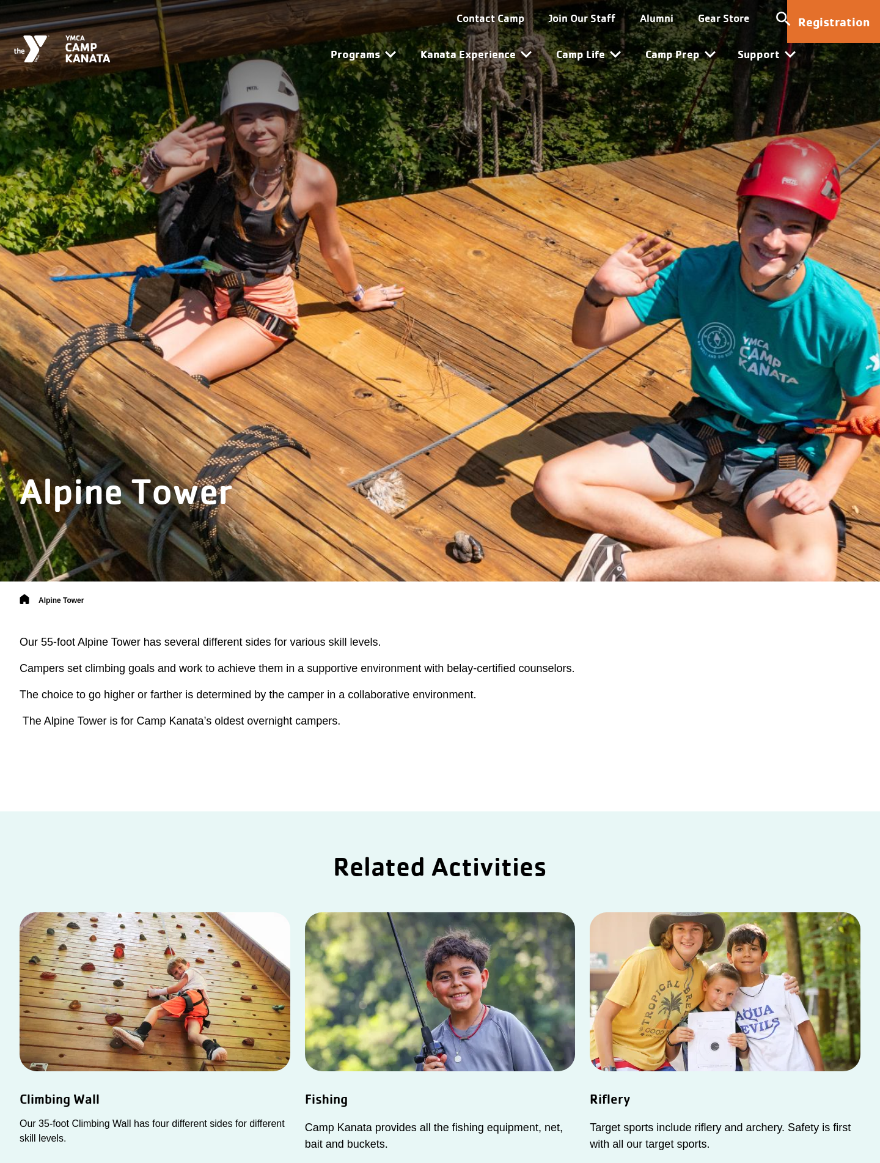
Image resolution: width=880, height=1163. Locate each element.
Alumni (619, 18)
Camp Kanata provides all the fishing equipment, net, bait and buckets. (434, 1135)
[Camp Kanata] (71, 47)
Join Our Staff (544, 18)
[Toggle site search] (745, 18)
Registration (834, 21)
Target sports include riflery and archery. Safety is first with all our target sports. (720, 1135)
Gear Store (685, 18)
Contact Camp (452, 18)
